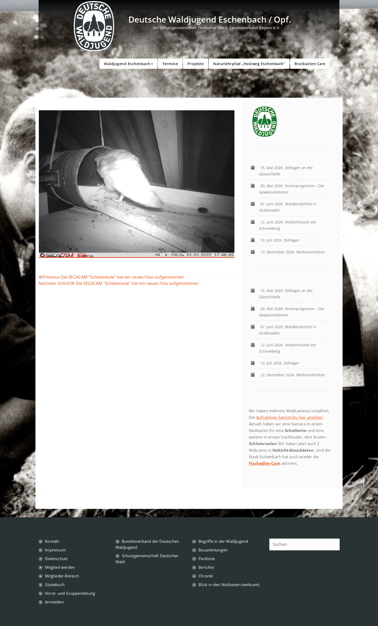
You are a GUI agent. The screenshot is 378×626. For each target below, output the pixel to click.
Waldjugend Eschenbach (128, 63)
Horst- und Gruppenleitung (70, 593)
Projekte (195, 63)
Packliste (206, 558)
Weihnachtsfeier (293, 251)
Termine (170, 63)
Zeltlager (280, 240)
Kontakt (52, 541)
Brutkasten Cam (310, 63)
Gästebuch (55, 584)
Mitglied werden (60, 567)
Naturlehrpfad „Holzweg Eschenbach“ (249, 63)
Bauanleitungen (213, 549)
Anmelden (54, 601)
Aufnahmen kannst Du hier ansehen (289, 417)
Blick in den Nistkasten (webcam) (228, 584)
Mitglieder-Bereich (62, 575)
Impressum (55, 549)
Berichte (206, 567)
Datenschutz (56, 558)
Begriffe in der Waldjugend (223, 541)
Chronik (205, 575)
